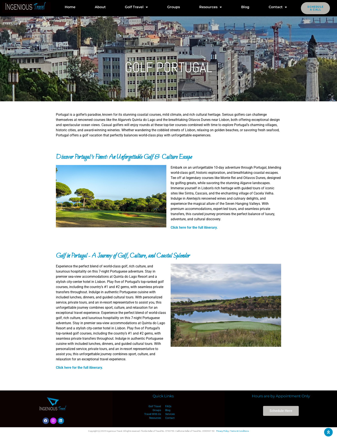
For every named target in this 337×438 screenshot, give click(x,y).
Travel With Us (152, 414)
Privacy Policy (222, 431)
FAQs (168, 406)
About (100, 7)
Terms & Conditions (239, 431)
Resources (210, 7)
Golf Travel (136, 7)
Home (70, 7)
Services (170, 414)
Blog (245, 7)
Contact (278, 7)
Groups (173, 7)
